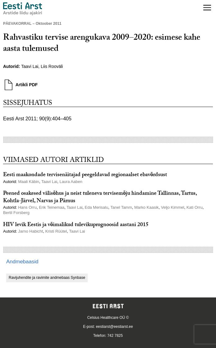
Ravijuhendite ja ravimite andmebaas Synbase (47, 277)
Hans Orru (27, 207)
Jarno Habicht (30, 231)
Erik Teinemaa (51, 207)
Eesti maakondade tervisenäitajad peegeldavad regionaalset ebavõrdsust (85, 175)
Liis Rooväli (52, 66)
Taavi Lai (29, 66)
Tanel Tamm (121, 207)
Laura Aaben (71, 181)
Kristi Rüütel (56, 231)
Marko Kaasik (146, 207)
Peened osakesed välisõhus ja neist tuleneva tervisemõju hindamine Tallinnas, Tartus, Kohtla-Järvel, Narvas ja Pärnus (100, 197)
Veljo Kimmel (172, 207)
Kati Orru (195, 207)
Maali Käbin (28, 181)
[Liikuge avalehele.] (22, 9)
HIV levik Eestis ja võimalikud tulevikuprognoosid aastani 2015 (75, 225)
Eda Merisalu (96, 207)
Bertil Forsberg (16, 212)
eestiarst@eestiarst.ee (114, 326)
